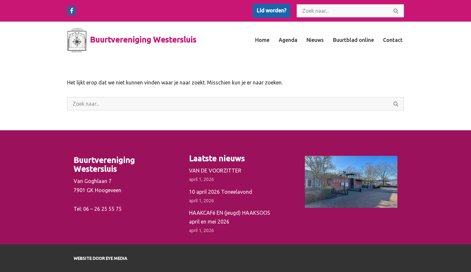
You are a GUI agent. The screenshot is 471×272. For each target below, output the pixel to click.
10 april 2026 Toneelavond (220, 192)
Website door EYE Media (100, 258)
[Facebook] (71, 10)
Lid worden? (271, 10)
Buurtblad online (353, 40)
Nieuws (315, 40)
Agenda (288, 40)
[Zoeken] (342, 10)
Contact (393, 40)
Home (262, 40)
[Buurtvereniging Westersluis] (131, 40)
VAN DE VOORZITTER (215, 170)
